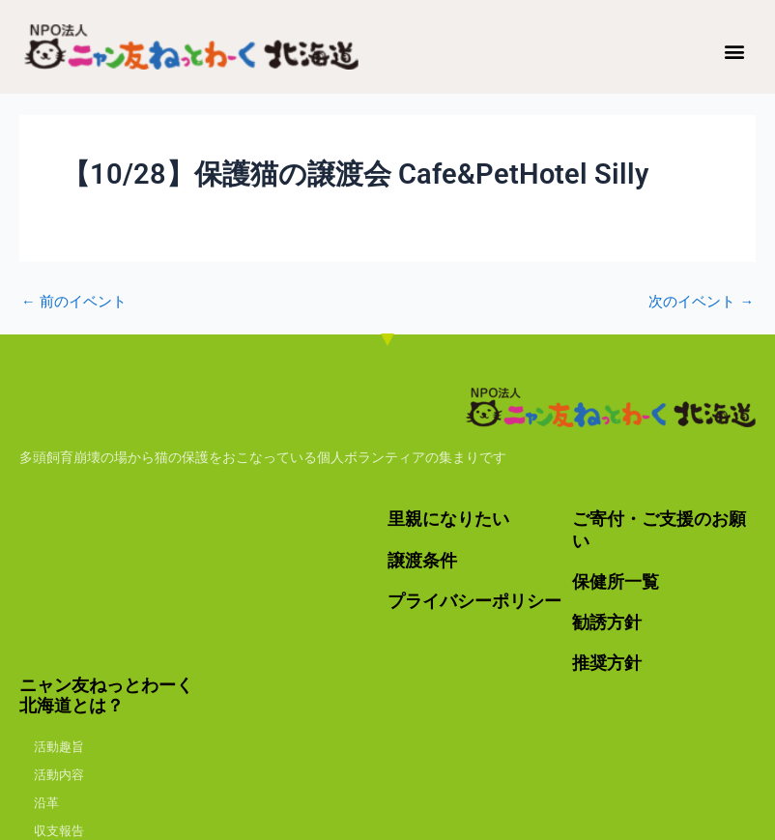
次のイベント (701, 302)
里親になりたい (448, 519)
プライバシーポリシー (474, 600)
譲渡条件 (422, 559)
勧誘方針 (607, 620)
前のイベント (74, 302)
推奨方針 (607, 661)
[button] (735, 51)
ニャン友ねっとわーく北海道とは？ (106, 692)
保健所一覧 (615, 580)
